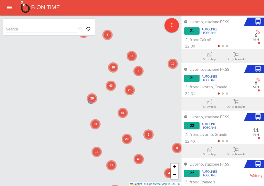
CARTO (175, 183)
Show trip (209, 56)
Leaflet (136, 183)
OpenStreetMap (157, 183)
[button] (92, 98)
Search (12, 28)
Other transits (236, 56)
